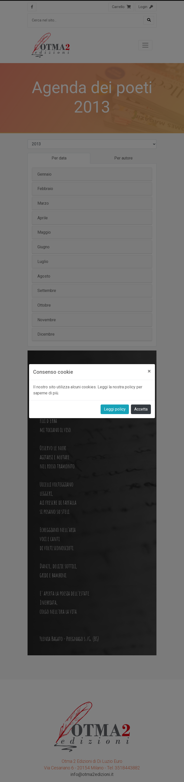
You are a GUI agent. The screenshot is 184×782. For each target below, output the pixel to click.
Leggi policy (115, 409)
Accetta (141, 409)
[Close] (149, 371)
